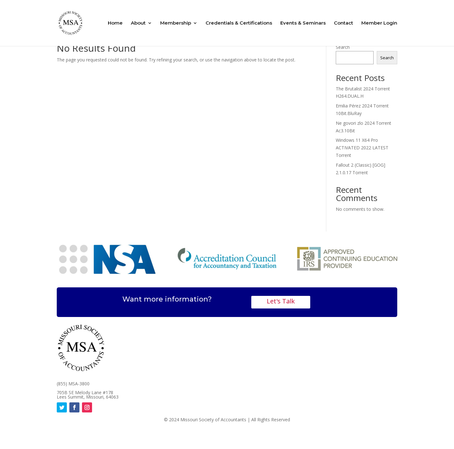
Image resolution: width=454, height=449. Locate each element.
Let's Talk (281, 301)
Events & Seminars (303, 23)
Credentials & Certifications (239, 23)
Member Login (379, 23)
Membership (175, 23)
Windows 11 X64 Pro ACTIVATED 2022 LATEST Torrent (362, 147)
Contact (343, 23)
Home (115, 23)
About (138, 23)
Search (343, 47)
